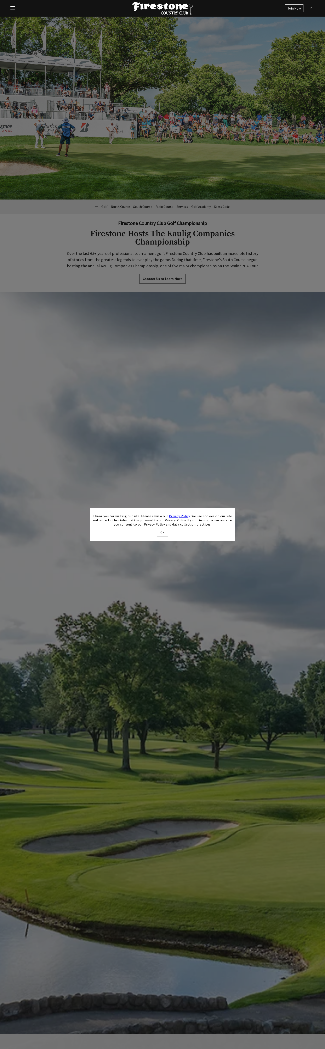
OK (162, 532)
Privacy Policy (179, 516)
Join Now (294, 8)
